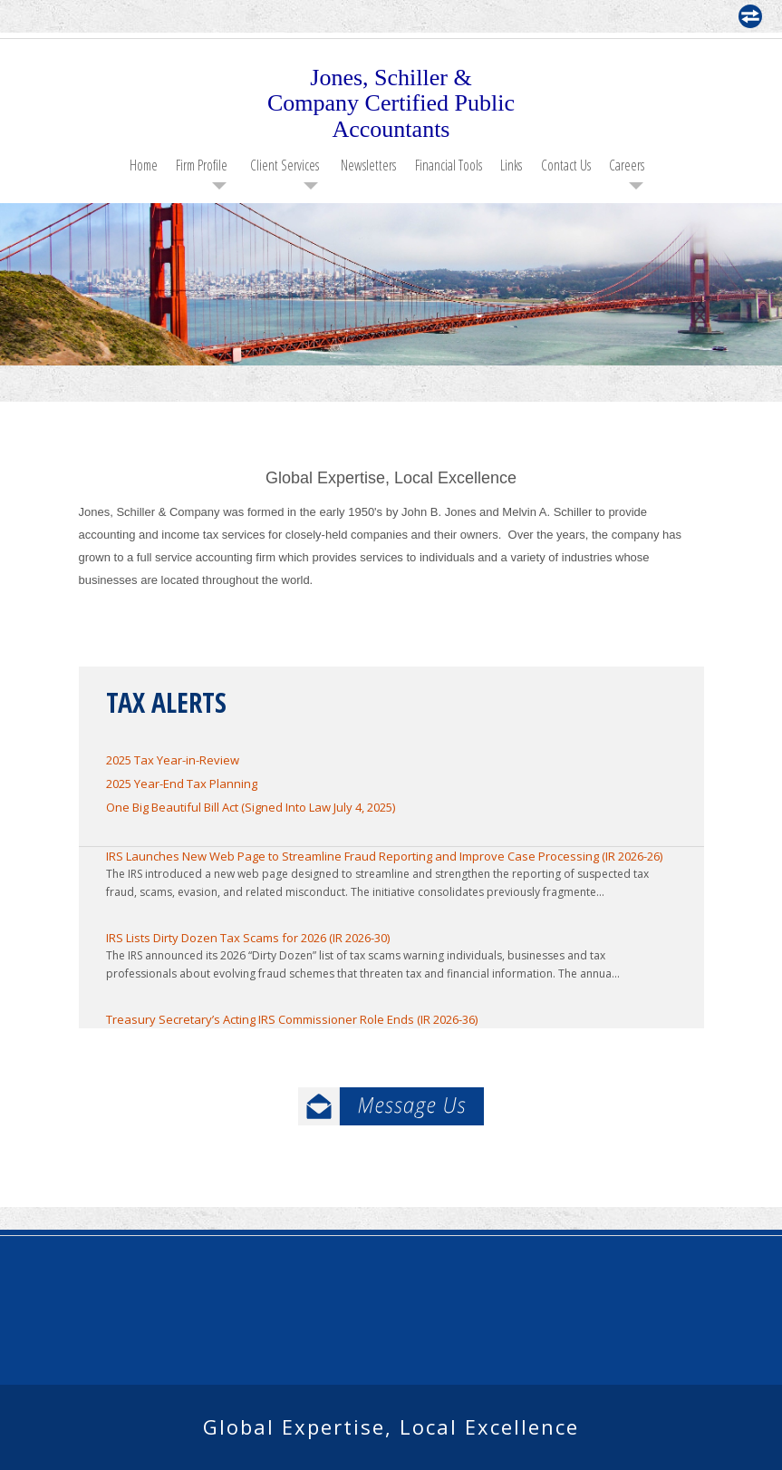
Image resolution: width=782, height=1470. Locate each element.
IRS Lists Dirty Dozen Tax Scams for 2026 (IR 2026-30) (248, 938)
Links (511, 165)
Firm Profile (201, 165)
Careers (626, 165)
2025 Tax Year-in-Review (172, 760)
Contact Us (566, 165)
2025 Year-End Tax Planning (181, 783)
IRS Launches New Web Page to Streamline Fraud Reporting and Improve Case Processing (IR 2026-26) (384, 856)
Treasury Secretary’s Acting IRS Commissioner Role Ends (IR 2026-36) (292, 1019)
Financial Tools (448, 165)
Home (144, 165)
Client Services (284, 165)
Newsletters (368, 165)
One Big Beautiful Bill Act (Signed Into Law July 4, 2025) (250, 807)
